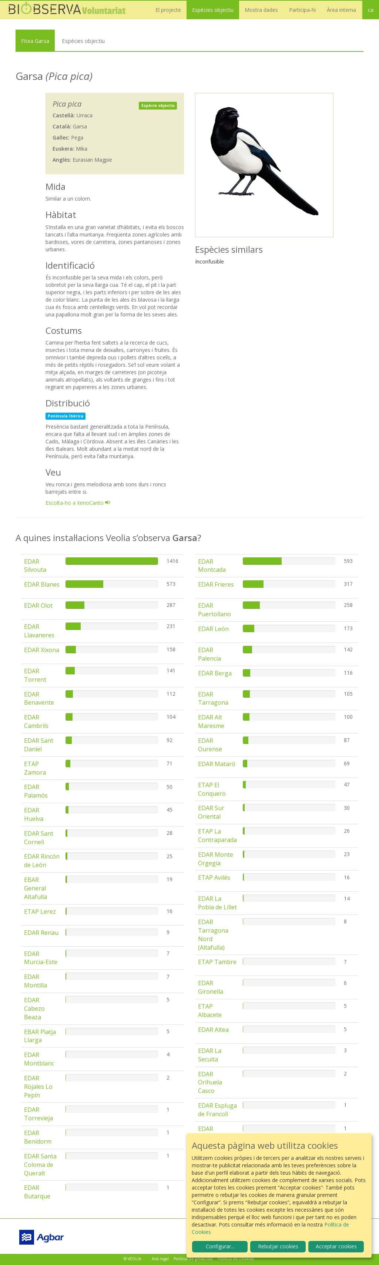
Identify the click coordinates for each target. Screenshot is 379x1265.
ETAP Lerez (40, 911)
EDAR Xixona (41, 650)
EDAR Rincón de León (42, 860)
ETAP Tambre (217, 962)
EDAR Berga (215, 673)
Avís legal (160, 1258)
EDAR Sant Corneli (38, 837)
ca (370, 9)
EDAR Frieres (216, 584)
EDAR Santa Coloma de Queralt (40, 1164)
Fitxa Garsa (35, 40)
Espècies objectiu (213, 9)
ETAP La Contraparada (217, 835)
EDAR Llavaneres (39, 631)
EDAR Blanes (42, 584)
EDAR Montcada (212, 565)
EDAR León (213, 629)
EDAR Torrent (35, 675)
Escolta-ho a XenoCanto (78, 502)
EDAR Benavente (39, 698)
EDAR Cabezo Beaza (34, 1008)
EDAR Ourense (210, 744)
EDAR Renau (41, 933)
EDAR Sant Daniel (38, 744)
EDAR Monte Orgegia (215, 858)
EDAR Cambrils (36, 721)
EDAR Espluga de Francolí (217, 1109)
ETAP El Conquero (212, 789)
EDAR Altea (213, 1030)
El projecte (168, 9)
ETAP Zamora (35, 768)
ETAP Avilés (214, 877)
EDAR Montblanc (39, 1059)
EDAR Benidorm (37, 1137)
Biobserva (70, 10)
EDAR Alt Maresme (211, 721)
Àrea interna (341, 9)
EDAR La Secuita (209, 1055)
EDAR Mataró (216, 764)
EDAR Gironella (210, 987)
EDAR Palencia (209, 654)
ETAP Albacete (210, 1010)
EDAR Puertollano (214, 609)
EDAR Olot (38, 605)
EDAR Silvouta (35, 565)
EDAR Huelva (33, 814)
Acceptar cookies (336, 1246)
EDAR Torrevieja (38, 1113)
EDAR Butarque (37, 1192)
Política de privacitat (193, 1258)
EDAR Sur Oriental (211, 812)
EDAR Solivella (209, 1133)
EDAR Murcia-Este (40, 958)
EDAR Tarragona (213, 698)
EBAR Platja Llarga (40, 1036)
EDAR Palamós (36, 791)
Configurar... (220, 1246)
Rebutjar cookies (278, 1246)
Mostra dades (261, 9)
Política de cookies (236, 1258)
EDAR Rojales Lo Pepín (38, 1086)
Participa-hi (302, 9)
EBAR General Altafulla (35, 888)
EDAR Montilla (35, 981)
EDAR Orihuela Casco (210, 1082)
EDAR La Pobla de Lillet (217, 903)
